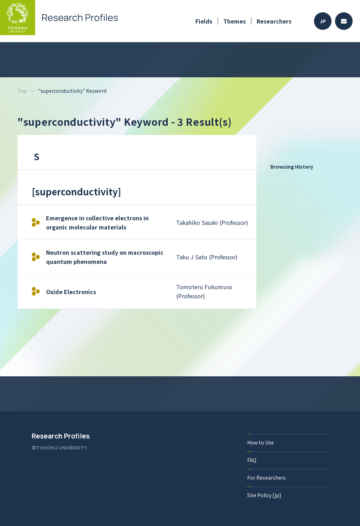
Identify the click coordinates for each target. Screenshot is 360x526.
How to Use (260, 442)
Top (22, 90)
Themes (234, 21)
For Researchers (266, 477)
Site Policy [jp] (264, 495)
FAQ (251, 459)
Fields (203, 21)
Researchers (274, 21)
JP (323, 21)
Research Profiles (61, 436)
